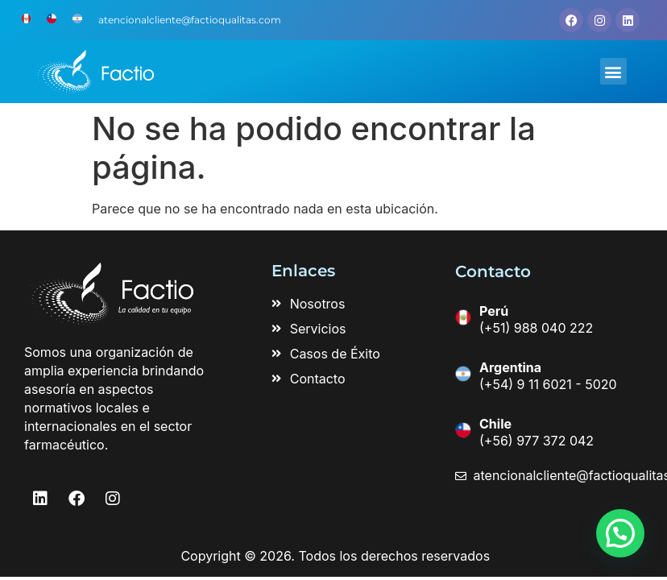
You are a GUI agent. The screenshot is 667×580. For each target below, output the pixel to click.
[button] (613, 71)
